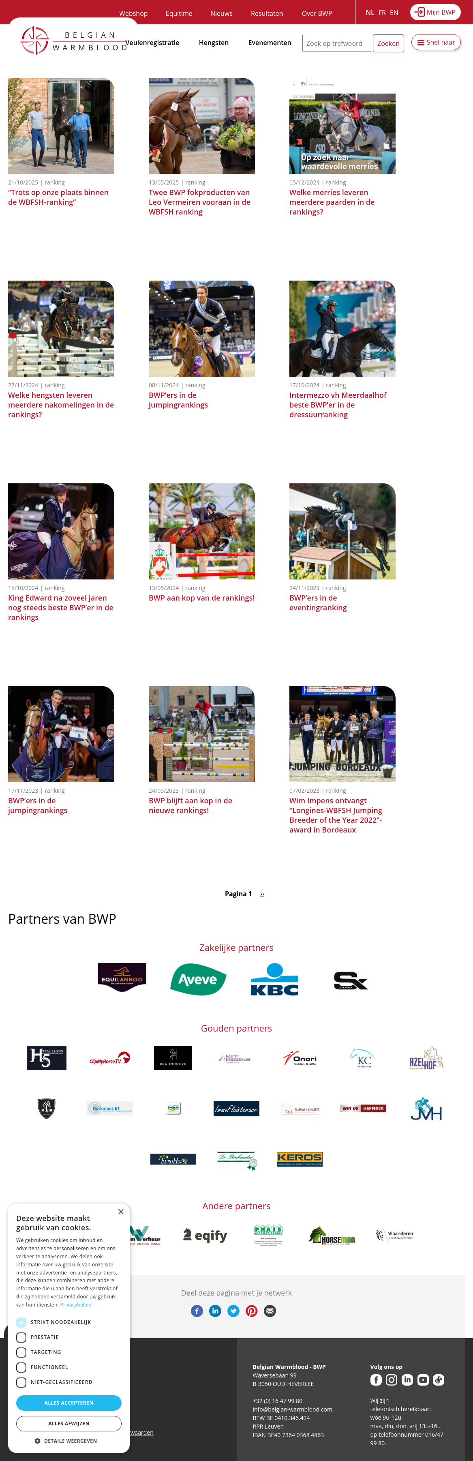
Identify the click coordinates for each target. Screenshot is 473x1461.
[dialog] (69, 1328)
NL (370, 12)
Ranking (54, 182)
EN (394, 12)
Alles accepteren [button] (69, 1402)
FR (382, 12)
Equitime (179, 13)
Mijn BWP (441, 12)
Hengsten (214, 42)
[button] (69, 1441)
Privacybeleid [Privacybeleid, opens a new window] (76, 1304)
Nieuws (221, 13)
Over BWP (317, 13)
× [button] (121, 1212)
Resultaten (267, 13)
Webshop (133, 13)
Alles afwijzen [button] (69, 1423)
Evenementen (269, 42)
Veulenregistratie (153, 42)
